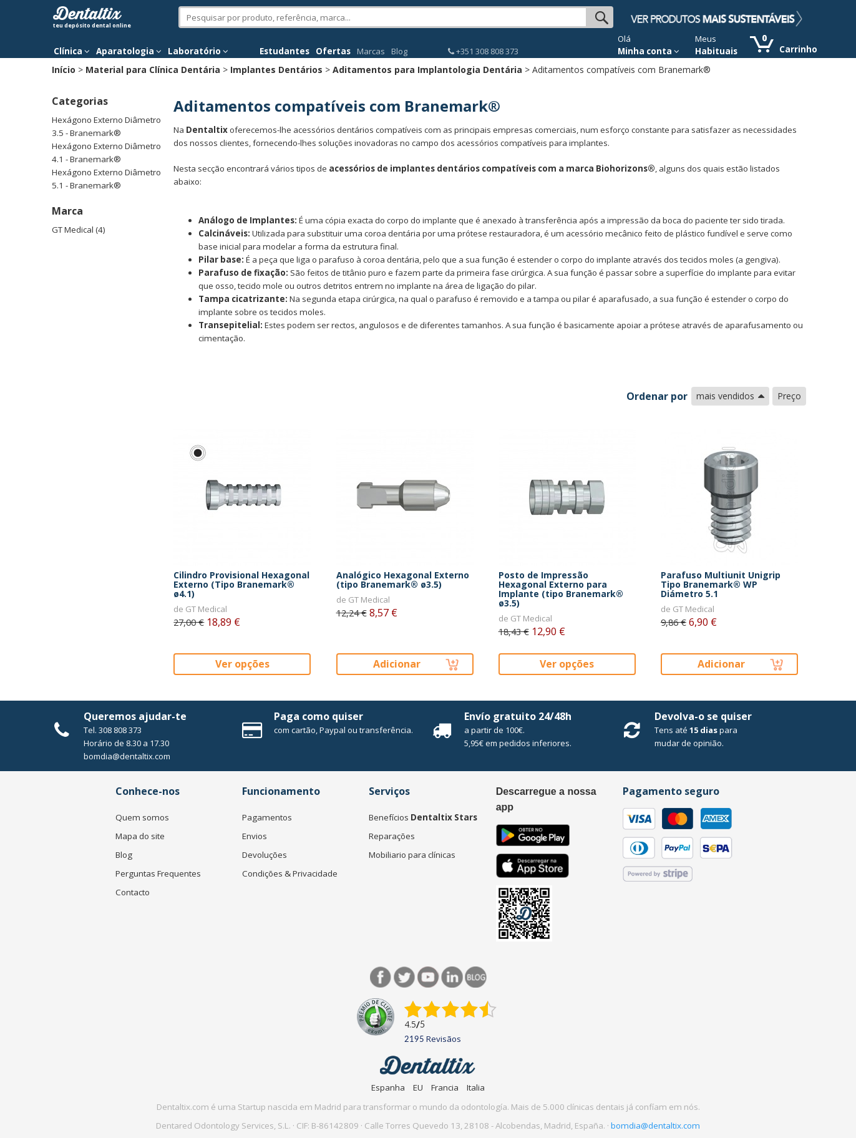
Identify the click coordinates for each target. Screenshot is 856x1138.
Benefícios (423, 817)
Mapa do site (140, 836)
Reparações (392, 836)
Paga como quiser (318, 716)
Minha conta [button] (648, 51)
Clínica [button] (72, 51)
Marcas (371, 51)
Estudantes (284, 51)
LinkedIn (452, 977)
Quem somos (142, 817)
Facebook (381, 977)
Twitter (405, 977)
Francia (445, 1087)
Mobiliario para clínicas (412, 854)
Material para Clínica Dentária (152, 69)
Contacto (132, 892)
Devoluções (264, 854)
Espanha (388, 1087)
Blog (399, 51)
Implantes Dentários (276, 69)
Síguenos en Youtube (428, 977)
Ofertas (333, 51)
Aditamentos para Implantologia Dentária (427, 69)
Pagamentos (267, 817)
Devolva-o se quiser (703, 716)
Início (63, 69)
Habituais (716, 51)
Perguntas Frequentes (158, 873)
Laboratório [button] (198, 51)
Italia (476, 1087)
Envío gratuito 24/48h (517, 716)
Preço (789, 396)
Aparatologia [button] (129, 51)
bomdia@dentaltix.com (127, 756)
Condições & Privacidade (290, 873)
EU (418, 1087)
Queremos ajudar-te (135, 716)
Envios (254, 836)
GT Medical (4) (78, 229)
